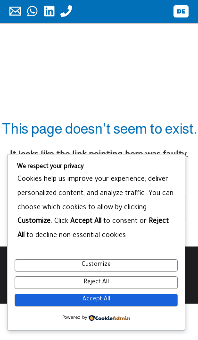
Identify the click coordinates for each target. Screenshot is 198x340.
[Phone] (66, 11)
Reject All (96, 282)
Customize (96, 265)
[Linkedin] (49, 11)
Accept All (96, 299)
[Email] (15, 11)
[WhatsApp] (32, 11)
